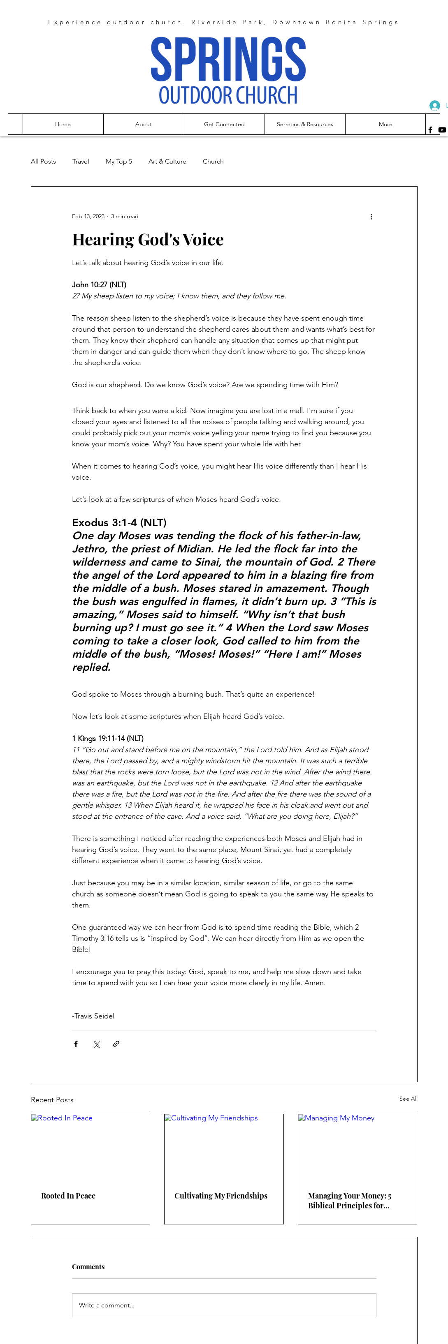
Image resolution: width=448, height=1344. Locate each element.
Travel (80, 161)
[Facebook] (430, 129)
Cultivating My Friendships (220, 1196)
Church (213, 161)
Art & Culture (167, 161)
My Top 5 (119, 161)
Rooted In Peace (68, 1196)
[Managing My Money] (357, 1147)
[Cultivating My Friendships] (224, 1147)
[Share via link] (116, 1044)
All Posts (43, 161)
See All (408, 1098)
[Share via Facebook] (76, 1044)
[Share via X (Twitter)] (96, 1044)
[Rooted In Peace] (90, 1147)
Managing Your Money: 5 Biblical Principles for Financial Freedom (349, 1200)
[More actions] (371, 216)
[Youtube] (442, 129)
